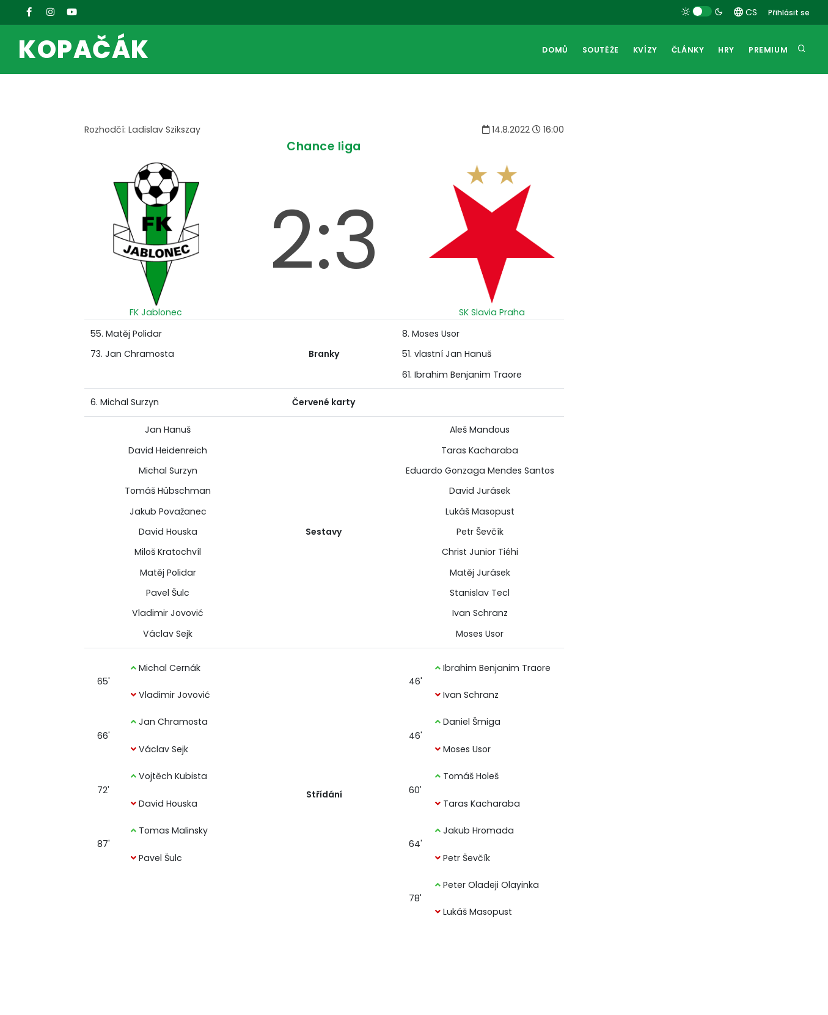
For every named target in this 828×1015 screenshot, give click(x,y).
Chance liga (324, 146)
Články (681, 50)
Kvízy (636, 50)
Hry (723, 50)
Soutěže (589, 50)
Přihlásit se (789, 12)
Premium (767, 50)
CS (745, 12)
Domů (541, 50)
